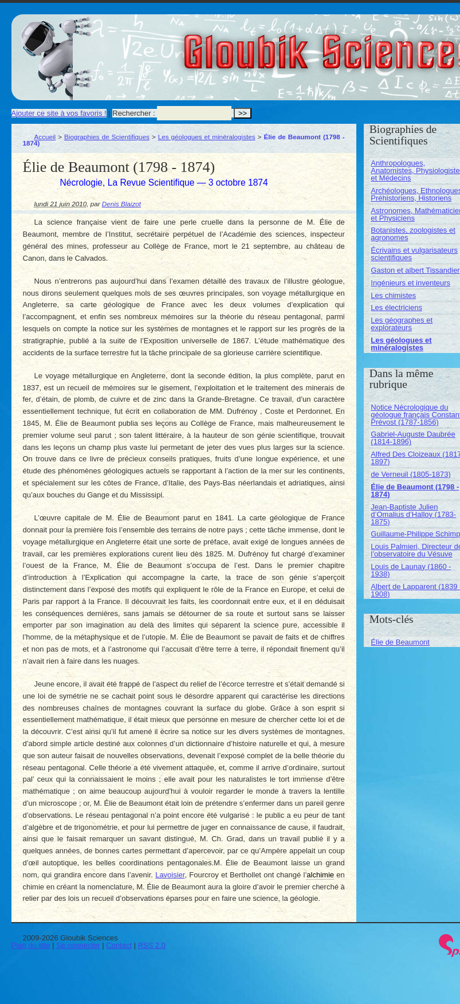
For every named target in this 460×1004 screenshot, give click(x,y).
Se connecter (78, 945)
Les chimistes (393, 295)
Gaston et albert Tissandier (415, 270)
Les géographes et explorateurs (402, 324)
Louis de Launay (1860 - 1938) (411, 570)
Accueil (45, 136)
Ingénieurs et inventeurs (410, 283)
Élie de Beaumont (400, 642)
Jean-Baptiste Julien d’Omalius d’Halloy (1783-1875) (413, 514)
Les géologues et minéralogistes (206, 136)
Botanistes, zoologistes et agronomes (413, 234)
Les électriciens (396, 307)
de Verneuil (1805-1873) (411, 474)
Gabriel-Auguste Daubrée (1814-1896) (413, 438)
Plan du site (30, 945)
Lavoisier (169, 874)
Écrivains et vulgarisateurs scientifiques (414, 254)
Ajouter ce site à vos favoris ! (59, 113)
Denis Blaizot (121, 203)
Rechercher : (133, 113)
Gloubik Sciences (394, 44)
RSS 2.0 (152, 945)
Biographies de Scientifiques (107, 136)
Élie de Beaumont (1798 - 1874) (415, 491)
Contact (119, 945)
